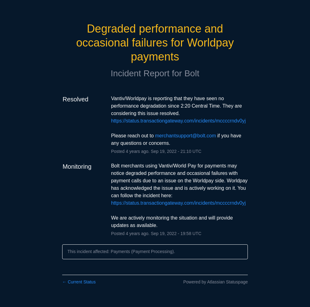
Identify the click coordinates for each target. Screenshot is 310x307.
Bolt (191, 73)
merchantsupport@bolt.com (185, 135)
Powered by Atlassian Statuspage (215, 281)
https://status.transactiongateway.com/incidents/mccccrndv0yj (178, 120)
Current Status (79, 281)
